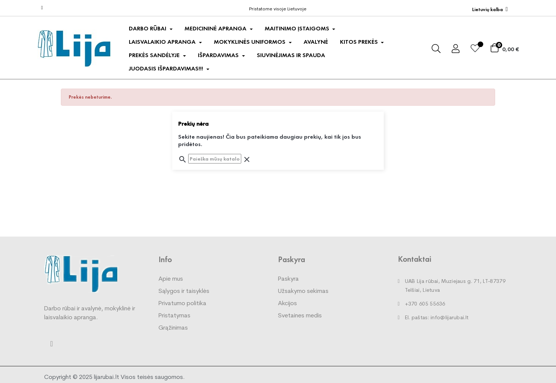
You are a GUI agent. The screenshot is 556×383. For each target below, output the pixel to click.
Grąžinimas (173, 328)
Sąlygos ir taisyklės (183, 291)
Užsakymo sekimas (303, 291)
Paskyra (288, 279)
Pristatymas (174, 316)
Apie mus (170, 279)
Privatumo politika (182, 304)
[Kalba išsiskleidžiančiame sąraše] (490, 9)
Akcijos (287, 304)
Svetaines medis (300, 316)
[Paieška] (214, 159)
